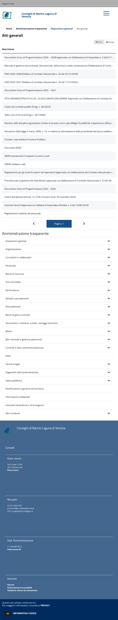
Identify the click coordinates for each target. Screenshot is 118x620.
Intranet (10, 584)
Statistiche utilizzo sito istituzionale (22, 590)
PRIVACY (45, 605)
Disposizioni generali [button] (16, 241)
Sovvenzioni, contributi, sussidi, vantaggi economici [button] (32, 323)
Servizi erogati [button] (13, 364)
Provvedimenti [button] (13, 306)
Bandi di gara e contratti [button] (18, 315)
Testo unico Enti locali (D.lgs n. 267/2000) (24, 115)
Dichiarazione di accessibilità (19, 587)
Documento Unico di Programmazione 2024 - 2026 (30, 189)
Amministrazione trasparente (31, 28)
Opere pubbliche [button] (14, 380)
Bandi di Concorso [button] (15, 274)
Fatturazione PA (14, 549)
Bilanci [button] (9, 331)
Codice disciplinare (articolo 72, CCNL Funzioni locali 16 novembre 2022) (40, 197)
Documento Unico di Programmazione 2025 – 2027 (30, 90)
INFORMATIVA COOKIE (24, 613)
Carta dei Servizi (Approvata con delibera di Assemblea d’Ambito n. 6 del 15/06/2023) (46, 205)
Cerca (99, 42)
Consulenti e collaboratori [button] (19, 257)
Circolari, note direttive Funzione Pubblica (24, 139)
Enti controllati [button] (13, 282)
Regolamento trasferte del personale (22, 213)
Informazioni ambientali (18, 397)
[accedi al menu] (106, 14)
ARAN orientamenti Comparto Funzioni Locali (26, 156)
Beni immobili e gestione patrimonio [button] (24, 339)
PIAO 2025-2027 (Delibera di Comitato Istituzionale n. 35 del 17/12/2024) (41, 82)
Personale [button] (11, 265)
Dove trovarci (13, 470)
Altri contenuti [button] (13, 413)
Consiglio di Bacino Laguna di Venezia (39, 15)
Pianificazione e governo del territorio (25, 388)
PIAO (8, 356)
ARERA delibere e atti (14, 164)
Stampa (110, 42)
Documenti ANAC (13, 147)
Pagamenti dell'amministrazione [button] (22, 372)
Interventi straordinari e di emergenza (25, 405)
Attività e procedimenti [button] (17, 298)
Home (9, 28)
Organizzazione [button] (13, 249)
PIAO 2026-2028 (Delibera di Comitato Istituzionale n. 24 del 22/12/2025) (41, 74)
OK (8, 613)
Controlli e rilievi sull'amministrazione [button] (24, 347)
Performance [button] (12, 290)
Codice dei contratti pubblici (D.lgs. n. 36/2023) (27, 107)
